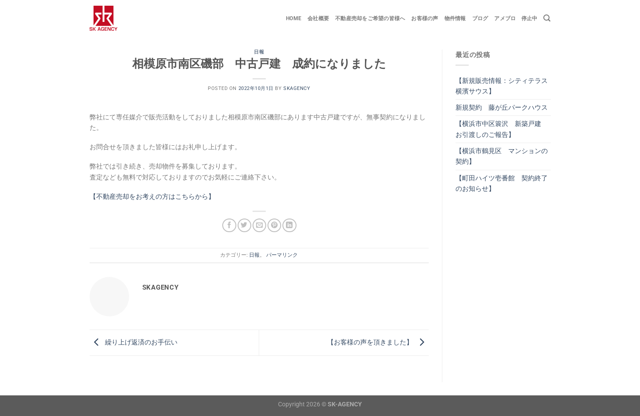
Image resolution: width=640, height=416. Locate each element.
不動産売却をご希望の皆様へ (370, 18)
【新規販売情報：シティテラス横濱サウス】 (502, 86)
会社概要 (318, 18)
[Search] (546, 18)
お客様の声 (424, 18)
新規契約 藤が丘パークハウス (502, 107)
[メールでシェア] (259, 225)
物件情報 (455, 18)
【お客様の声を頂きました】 (378, 342)
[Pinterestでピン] (274, 225)
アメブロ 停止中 (515, 18)
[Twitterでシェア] (244, 225)
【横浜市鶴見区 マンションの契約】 (502, 156)
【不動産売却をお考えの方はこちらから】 (152, 197)
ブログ (480, 18)
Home (293, 18)
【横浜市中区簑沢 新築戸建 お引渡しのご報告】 (502, 129)
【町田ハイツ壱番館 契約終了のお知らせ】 (502, 183)
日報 (259, 52)
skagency (296, 88)
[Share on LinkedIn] (289, 225)
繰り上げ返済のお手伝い (133, 342)
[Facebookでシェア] (229, 225)
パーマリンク (282, 255)
